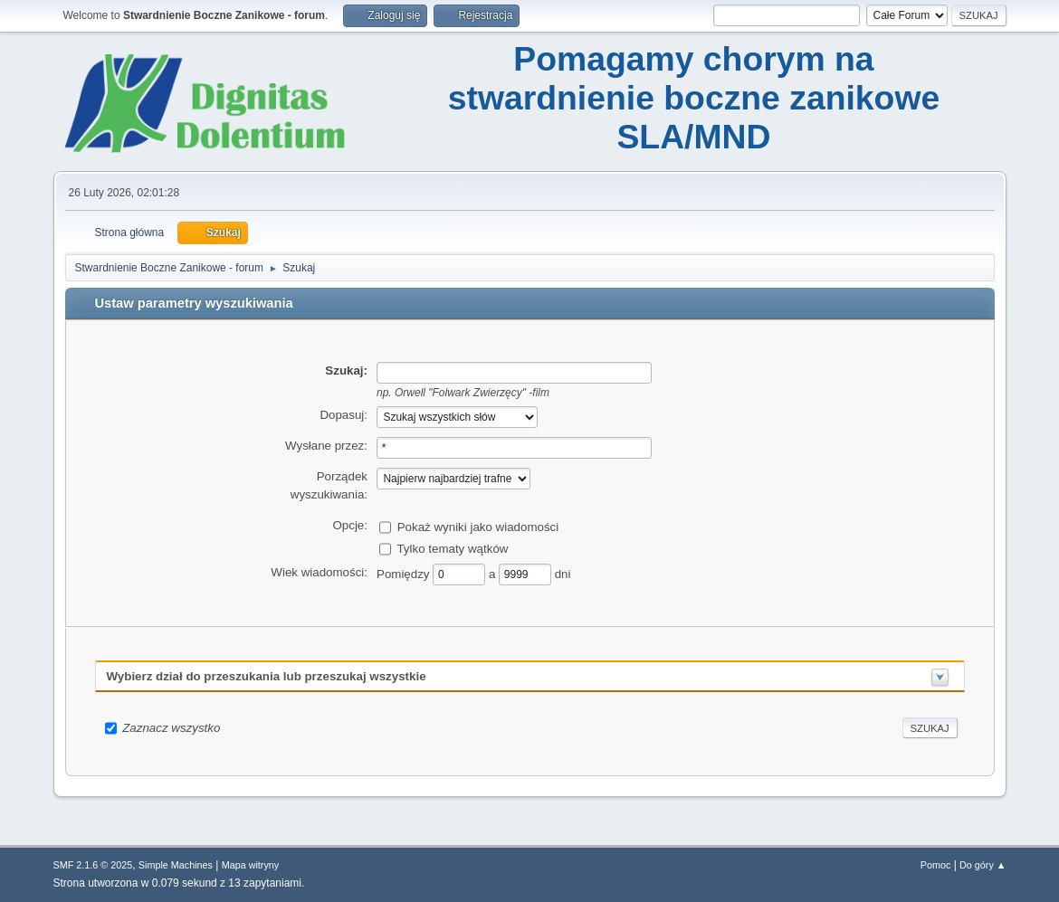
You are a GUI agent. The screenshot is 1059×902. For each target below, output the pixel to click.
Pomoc (936, 864)
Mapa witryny (251, 864)
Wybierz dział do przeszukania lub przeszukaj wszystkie (266, 676)
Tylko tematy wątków (452, 548)
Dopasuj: (343, 415)
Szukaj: (346, 370)
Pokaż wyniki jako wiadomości (478, 526)
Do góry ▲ (982, 864)
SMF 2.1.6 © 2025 (93, 864)
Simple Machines (175, 864)
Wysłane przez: (326, 445)
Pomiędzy (405, 573)
